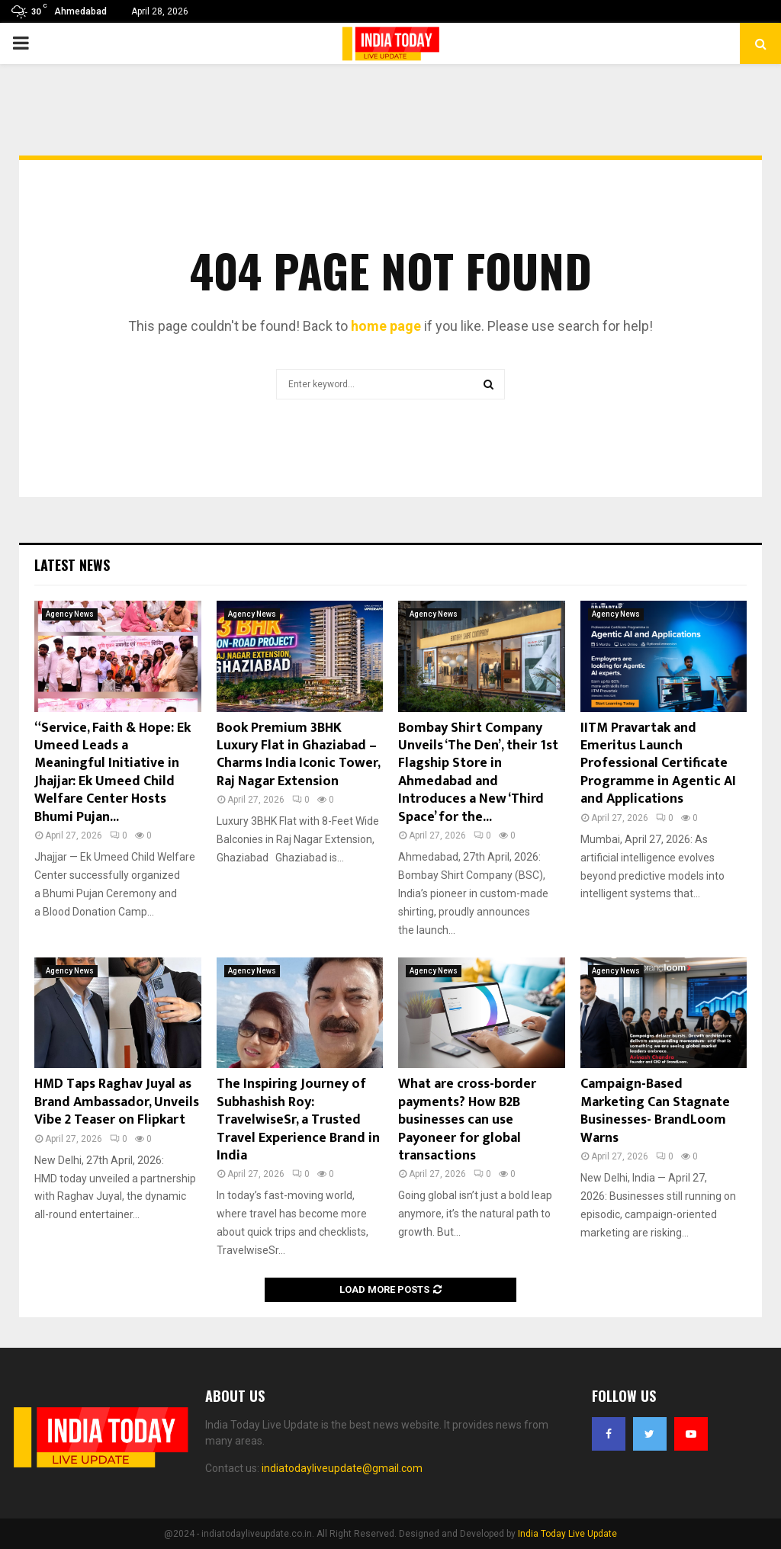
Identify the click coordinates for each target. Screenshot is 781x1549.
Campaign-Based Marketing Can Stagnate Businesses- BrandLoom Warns (655, 1111)
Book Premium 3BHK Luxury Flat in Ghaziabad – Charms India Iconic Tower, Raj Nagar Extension (298, 755)
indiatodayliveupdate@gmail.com (342, 1468)
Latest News (72, 565)
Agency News (70, 614)
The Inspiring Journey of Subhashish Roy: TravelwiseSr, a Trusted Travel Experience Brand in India (298, 1120)
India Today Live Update (567, 1533)
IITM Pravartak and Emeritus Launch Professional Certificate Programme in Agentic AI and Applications (658, 764)
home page (386, 326)
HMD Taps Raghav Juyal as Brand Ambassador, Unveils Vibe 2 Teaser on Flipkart (116, 1102)
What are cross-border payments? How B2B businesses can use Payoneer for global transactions (467, 1120)
